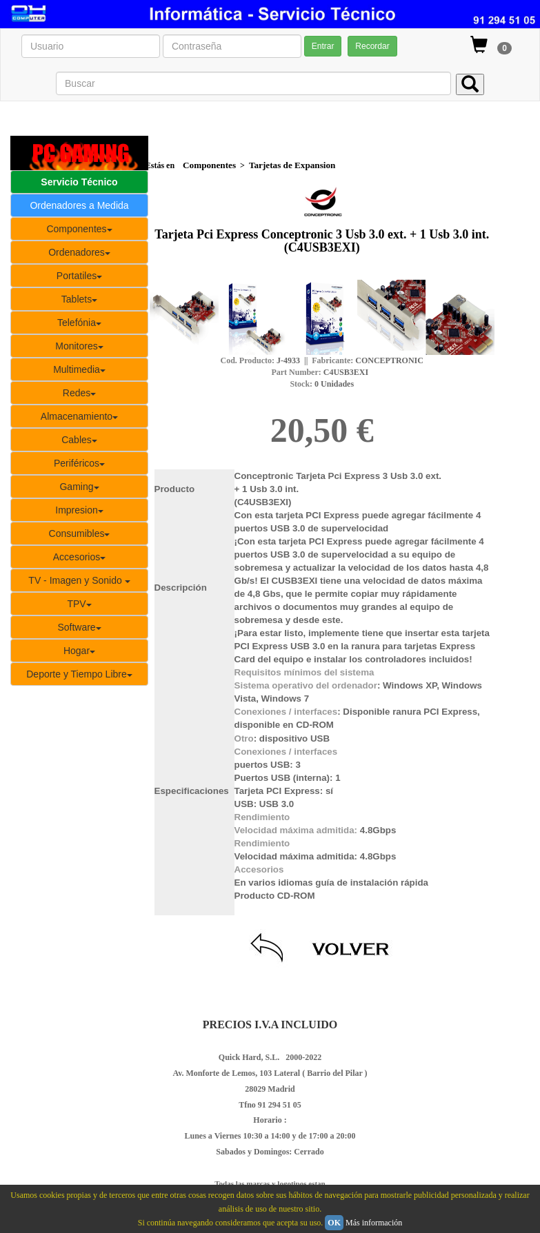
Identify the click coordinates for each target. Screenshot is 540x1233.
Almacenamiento (79, 416)
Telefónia (79, 322)
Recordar (372, 46)
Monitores (79, 345)
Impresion (79, 510)
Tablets (79, 299)
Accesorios (79, 556)
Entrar (323, 46)
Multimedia (79, 369)
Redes (79, 392)
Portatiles (79, 275)
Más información (374, 1222)
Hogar (79, 650)
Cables (79, 439)
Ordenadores (79, 252)
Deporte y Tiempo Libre (79, 674)
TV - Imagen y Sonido (79, 580)
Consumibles (79, 533)
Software (79, 627)
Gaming (79, 486)
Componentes (79, 228)
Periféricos (79, 463)
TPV (79, 603)
